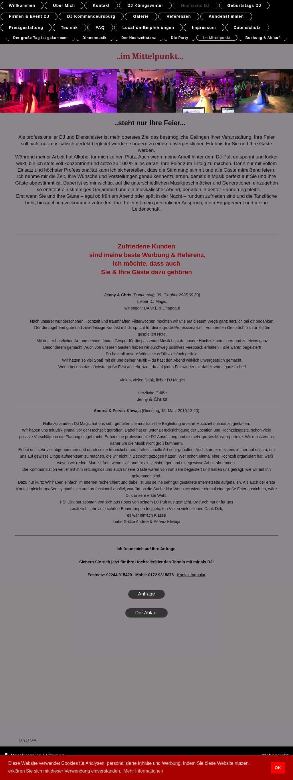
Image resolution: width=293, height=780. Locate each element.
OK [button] (278, 767)
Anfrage (146, 594)
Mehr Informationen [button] (143, 771)
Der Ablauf (146, 613)
